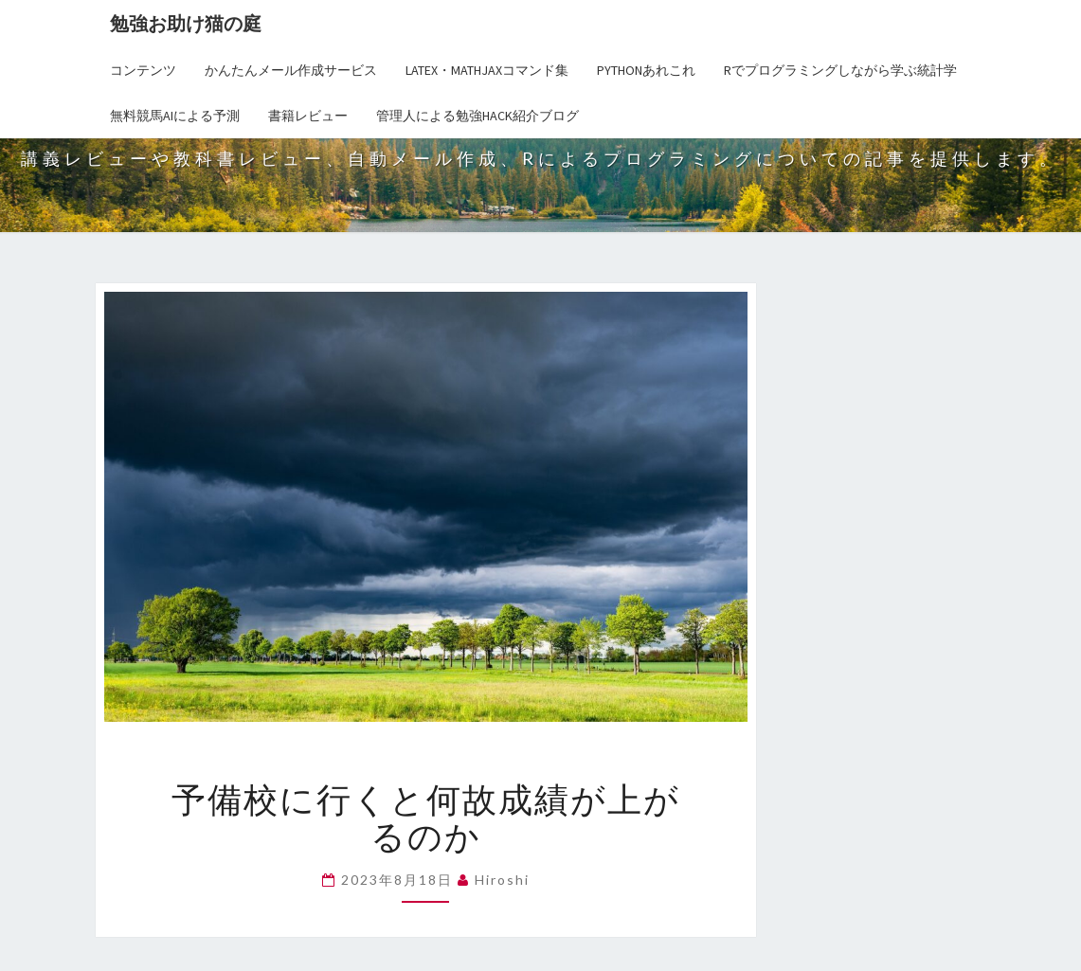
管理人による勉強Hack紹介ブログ (477, 115)
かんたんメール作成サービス (291, 70)
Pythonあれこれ (646, 70)
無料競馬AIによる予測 (175, 115)
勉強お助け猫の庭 (185, 23)
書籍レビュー (308, 115)
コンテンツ (143, 70)
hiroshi (502, 880)
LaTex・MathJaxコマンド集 (486, 70)
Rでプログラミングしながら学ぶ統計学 (840, 70)
